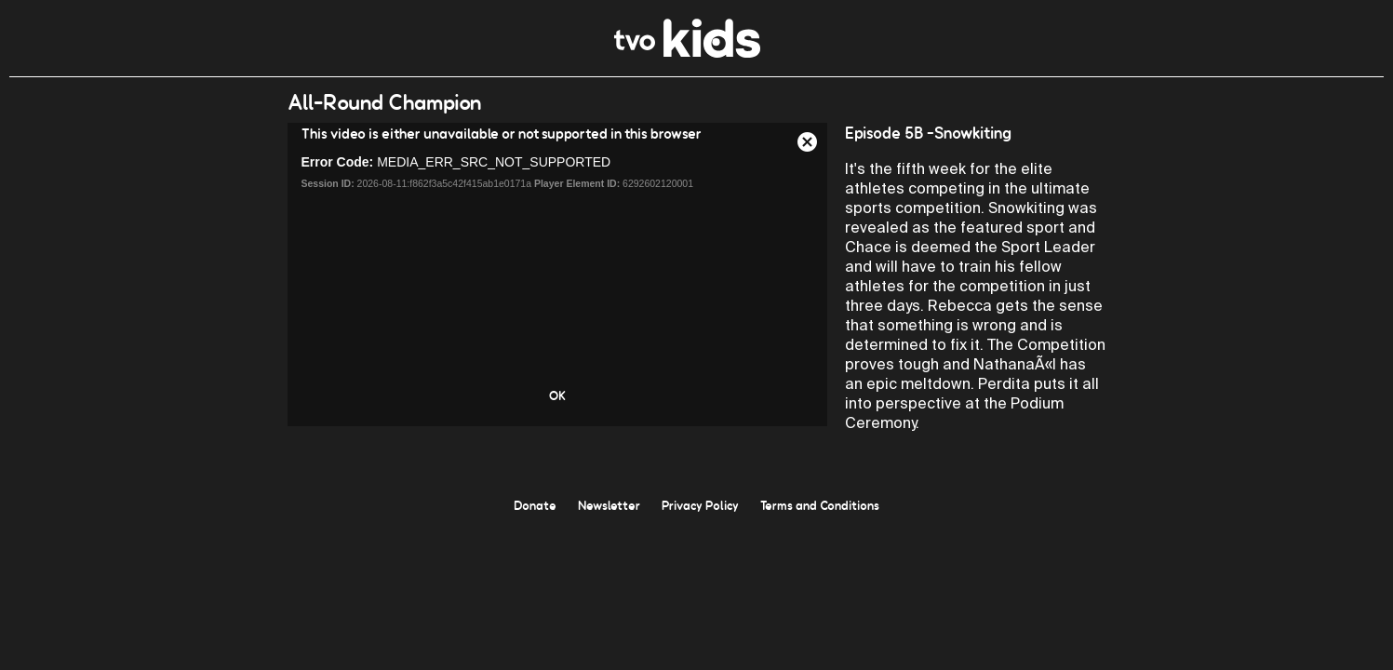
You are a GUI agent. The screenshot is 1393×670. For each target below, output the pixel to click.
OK (557, 395)
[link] (687, 52)
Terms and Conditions (819, 505)
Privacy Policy (700, 505)
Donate (535, 505)
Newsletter (609, 505)
